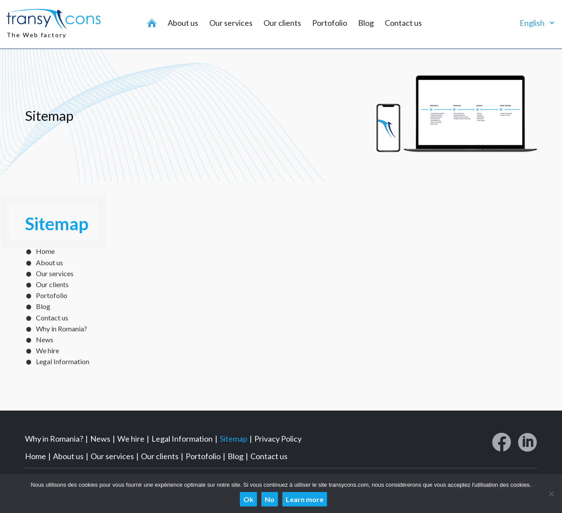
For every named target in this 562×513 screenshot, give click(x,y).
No (269, 499)
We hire (47, 350)
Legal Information (62, 361)
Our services (231, 23)
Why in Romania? (61, 328)
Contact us (403, 23)
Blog (366, 23)
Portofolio (329, 23)
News (44, 339)
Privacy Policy (278, 438)
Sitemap (233, 438)
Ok (248, 499)
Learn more (304, 499)
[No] (551, 493)
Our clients (282, 23)
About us (183, 23)
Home (45, 251)
